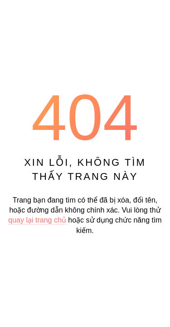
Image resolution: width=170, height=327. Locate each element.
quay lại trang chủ (37, 220)
